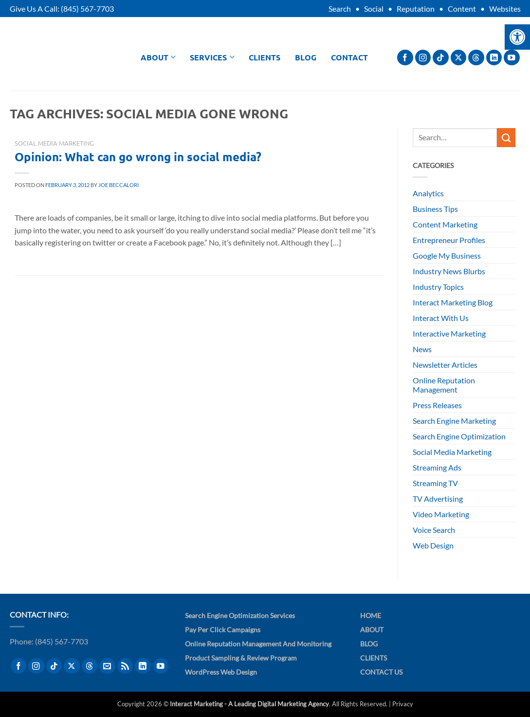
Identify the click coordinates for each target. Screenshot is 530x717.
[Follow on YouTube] (512, 58)
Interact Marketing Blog (453, 302)
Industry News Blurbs (449, 271)
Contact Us (381, 672)
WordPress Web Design (221, 672)
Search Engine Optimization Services (240, 615)
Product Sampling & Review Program (241, 658)
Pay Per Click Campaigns (222, 629)
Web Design (433, 545)
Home (370, 615)
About (158, 57)
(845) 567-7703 (87, 8)
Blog (305, 57)
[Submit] (506, 137)
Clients (264, 57)
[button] (517, 37)
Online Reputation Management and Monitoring (258, 644)
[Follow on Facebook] (405, 58)
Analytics (428, 193)
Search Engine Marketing (454, 420)
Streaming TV (435, 483)
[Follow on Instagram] (423, 58)
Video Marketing (441, 514)
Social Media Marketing (54, 143)
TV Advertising (438, 498)
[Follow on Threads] (476, 58)
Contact (349, 57)
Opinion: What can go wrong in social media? (138, 156)
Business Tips (435, 208)
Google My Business (447, 255)
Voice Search (434, 529)
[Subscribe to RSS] (125, 666)
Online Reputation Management (444, 385)
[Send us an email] (107, 666)
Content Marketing (445, 224)
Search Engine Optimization (459, 436)
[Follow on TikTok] (441, 58)
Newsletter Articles (445, 364)
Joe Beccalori (118, 185)
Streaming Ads (437, 467)
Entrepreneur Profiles (449, 240)
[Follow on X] (459, 58)
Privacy (402, 704)
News (422, 349)
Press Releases (437, 405)
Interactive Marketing (449, 333)
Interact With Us (441, 317)
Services (212, 57)
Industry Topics (438, 286)
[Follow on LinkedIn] (494, 58)
